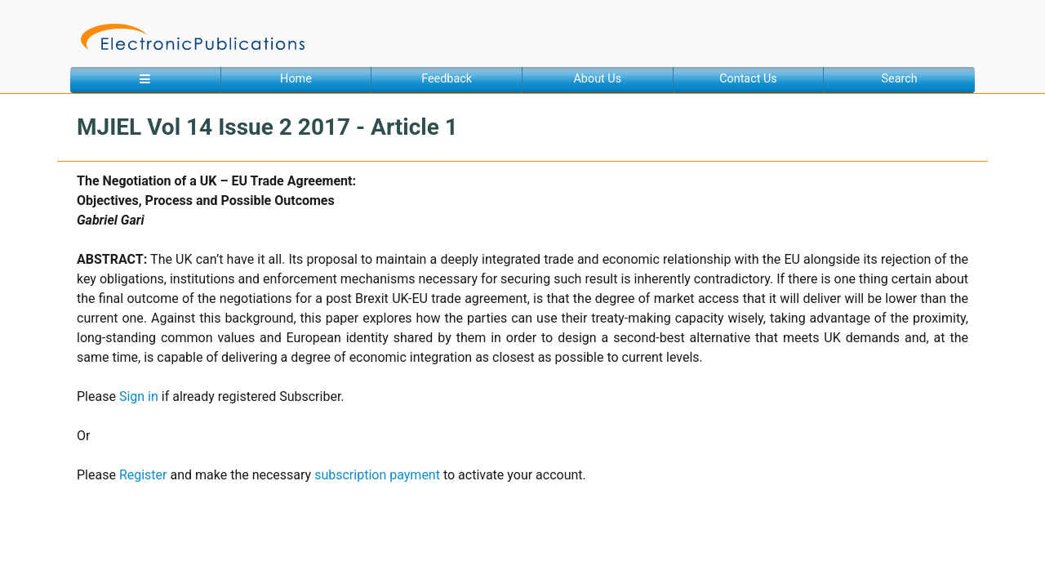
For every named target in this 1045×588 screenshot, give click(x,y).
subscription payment (377, 475)
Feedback (446, 79)
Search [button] (900, 79)
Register (143, 475)
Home (296, 79)
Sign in (138, 396)
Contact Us (748, 79)
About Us (597, 79)
